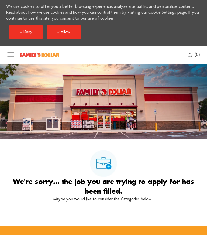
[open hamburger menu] (10, 55)
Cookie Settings (162, 13)
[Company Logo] (46, 55)
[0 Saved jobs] (194, 54)
